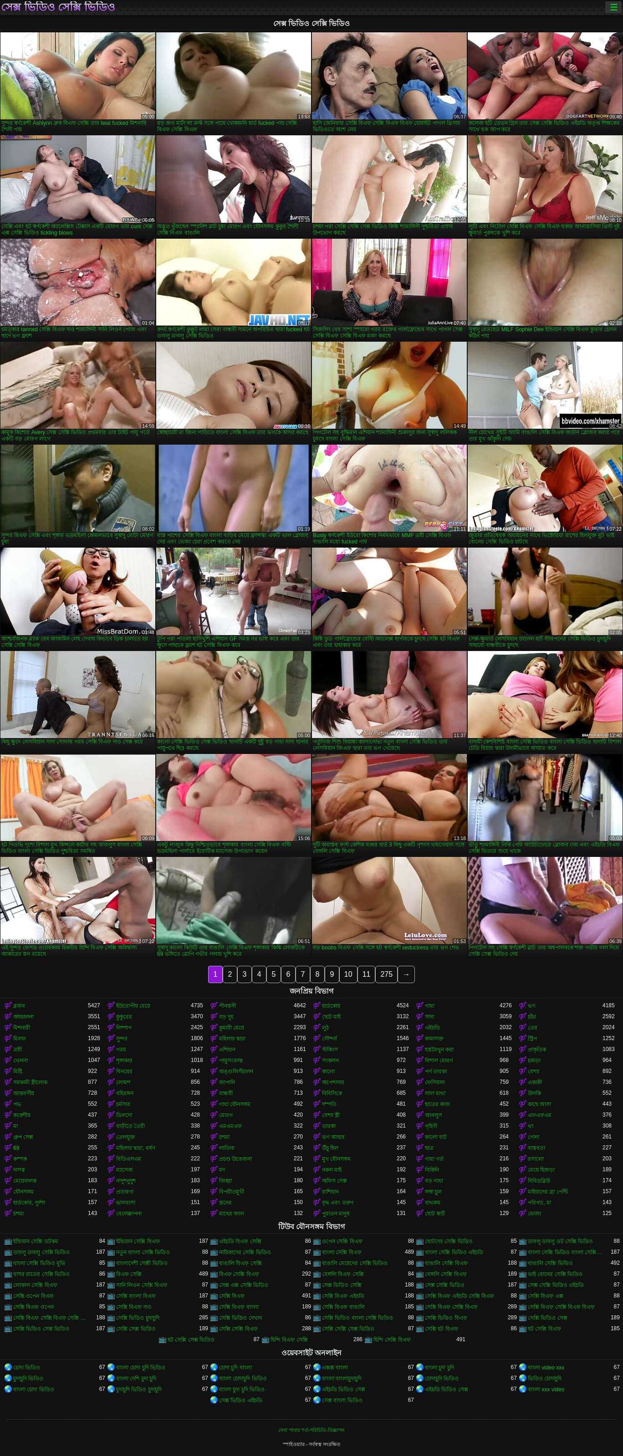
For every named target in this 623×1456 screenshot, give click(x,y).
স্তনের (225, 1203)
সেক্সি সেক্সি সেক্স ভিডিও (348, 1329)
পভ (17, 1104)
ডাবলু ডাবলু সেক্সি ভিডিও (41, 1252)
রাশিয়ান (330, 1192)
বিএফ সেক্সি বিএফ (239, 1274)
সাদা (429, 1017)
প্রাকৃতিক (537, 1049)
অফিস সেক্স (334, 1181)
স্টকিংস (330, 1049)
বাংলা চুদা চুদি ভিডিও (242, 1389)
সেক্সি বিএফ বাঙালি (343, 1307)
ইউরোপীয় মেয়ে (133, 1006)
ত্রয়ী (17, 1049)
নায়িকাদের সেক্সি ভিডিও (245, 1252)
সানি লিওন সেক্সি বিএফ (141, 1285)
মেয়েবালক (24, 1181)
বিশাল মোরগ (439, 1060)
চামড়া (534, 1060)
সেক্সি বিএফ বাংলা (239, 1307)
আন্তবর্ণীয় (23, 1093)
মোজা (534, 1213)
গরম (121, 1049)
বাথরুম (432, 1203)
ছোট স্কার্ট (435, 1213)
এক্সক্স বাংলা (335, 1367)
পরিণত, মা (539, 1203)
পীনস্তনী (227, 1006)
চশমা (224, 1137)
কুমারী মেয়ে (231, 1028)
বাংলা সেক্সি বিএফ (342, 1252)
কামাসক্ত (434, 1039)
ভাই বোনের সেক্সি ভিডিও (555, 1274)
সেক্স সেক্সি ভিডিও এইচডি (556, 1285)
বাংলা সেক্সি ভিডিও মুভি (39, 1263)
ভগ (532, 1006)
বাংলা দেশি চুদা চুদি (136, 1378)
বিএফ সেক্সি (129, 1274)
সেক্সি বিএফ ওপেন (33, 1307)
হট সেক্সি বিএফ (544, 1329)
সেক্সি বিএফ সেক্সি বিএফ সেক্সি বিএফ (50, 1318)
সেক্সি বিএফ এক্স (545, 1296)
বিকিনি (432, 1170)
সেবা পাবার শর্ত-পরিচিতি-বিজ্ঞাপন (311, 1430)
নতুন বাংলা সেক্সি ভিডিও (143, 1252)
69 (16, 1148)
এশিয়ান (227, 1049)
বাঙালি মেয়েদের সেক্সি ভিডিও (355, 1263)
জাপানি (227, 1082)
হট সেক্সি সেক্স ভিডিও (191, 1340)
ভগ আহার (333, 1137)
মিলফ (19, 1039)
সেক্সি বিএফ (232, 1296)
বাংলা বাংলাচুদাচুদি (342, 1378)
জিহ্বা (225, 1181)
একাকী (535, 1082)
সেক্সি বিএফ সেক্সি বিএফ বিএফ (561, 1307)
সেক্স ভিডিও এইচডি (240, 1400)
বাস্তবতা (536, 1148)
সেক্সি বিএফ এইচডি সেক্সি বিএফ (459, 1296)
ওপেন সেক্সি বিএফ (342, 1241)
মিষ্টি (17, 1071)
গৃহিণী (431, 1126)
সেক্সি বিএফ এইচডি (343, 1296)
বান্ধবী (226, 1093)
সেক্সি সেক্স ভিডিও (136, 1329)
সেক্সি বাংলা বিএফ (136, 1296)
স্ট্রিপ (532, 1039)
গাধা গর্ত (434, 1159)
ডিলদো (124, 1115)
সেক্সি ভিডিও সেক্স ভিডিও (41, 1329)
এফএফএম (540, 1115)
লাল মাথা (435, 1093)
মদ (222, 1170)
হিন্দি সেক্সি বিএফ (392, 1340)
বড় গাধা (434, 1181)
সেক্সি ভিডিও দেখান (240, 1318)
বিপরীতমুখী (231, 1192)
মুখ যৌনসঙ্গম (336, 1159)
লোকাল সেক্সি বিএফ (35, 1285)
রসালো (536, 1159)
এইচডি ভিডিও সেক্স (343, 1389)
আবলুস (433, 1115)
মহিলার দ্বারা (232, 1039)
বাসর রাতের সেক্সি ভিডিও (41, 1274)
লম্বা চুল (433, 1192)
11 (367, 974)
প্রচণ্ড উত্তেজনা (235, 1159)
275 (386, 974)
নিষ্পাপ (124, 1028)
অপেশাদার (333, 1082)
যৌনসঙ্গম (23, 1192)
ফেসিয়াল (435, 1082)
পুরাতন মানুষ (336, 1213)
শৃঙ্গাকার (124, 1060)
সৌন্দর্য (329, 1039)
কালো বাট (436, 1137)
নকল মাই (332, 1170)
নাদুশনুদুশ (126, 1181)
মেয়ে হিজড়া (541, 1170)
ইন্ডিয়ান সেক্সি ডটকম (35, 1241)
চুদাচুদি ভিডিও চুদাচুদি (139, 1389)
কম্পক (20, 1159)
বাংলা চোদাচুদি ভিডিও (243, 1378)
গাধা (429, 1006)
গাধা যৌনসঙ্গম (234, 1104)
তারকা (329, 1126)
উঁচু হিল (330, 1148)
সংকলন (330, 1060)
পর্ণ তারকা (436, 1071)
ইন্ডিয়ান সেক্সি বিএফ (138, 1241)
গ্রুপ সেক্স (23, 1137)
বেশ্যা (533, 1071)
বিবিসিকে (332, 1093)
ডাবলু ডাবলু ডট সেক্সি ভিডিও (560, 1241)
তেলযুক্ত (125, 1137)
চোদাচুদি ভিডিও (442, 1378)
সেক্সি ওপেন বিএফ (33, 1296)
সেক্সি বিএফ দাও (134, 1307)
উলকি (534, 1093)
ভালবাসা (125, 1203)
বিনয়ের (124, 1071)
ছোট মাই (331, 1017)
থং (531, 1126)
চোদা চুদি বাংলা (235, 1367)
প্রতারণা (124, 1192)
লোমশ (123, 1082)
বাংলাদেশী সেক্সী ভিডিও (142, 1263)
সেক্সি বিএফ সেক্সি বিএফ (451, 1307)
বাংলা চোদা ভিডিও (33, 1389)
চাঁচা (532, 1017)
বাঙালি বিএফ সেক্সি (240, 1263)
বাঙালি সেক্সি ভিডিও (550, 1263)
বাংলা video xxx (546, 1367)
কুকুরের (124, 1017)
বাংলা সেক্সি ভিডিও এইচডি (454, 1252)
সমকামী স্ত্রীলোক (30, 1082)
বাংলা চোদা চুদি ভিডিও (140, 1367)
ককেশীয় (22, 1115)
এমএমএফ (230, 1126)
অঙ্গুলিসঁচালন (236, 1071)
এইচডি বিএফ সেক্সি (240, 1241)
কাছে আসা (539, 1104)
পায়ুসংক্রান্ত (231, 1060)
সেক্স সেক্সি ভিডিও (445, 1285)
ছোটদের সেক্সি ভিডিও (449, 1241)
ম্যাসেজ (124, 1170)
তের (532, 1028)
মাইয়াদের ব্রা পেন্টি (548, 1192)
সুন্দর (122, 1039)
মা (15, 1126)
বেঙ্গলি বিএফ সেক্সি (343, 1274)
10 (348, 974)
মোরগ (226, 1115)
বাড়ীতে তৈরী (130, 1126)
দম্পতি (329, 1104)
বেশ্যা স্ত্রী (331, 1115)
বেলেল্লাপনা (129, 1213)
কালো (328, 1071)
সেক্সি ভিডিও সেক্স (547, 1318)
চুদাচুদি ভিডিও (28, 1378)
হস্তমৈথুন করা (439, 1049)
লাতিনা (227, 1148)
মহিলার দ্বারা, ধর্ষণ (135, 1148)
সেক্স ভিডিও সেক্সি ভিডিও (58, 7)
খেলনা (20, 1060)
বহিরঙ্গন (124, 1093)
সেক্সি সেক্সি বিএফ (238, 1329)
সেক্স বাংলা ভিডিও (342, 1400)
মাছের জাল (231, 1213)
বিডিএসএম (128, 1159)
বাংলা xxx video (546, 1389)
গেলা (533, 1137)
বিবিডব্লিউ (539, 1181)
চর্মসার (123, 1104)
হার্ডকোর (331, 1006)
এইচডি (432, 1028)
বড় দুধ (226, 1017)
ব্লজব (19, 1006)
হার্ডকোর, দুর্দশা (29, 1203)
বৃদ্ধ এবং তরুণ (337, 1203)
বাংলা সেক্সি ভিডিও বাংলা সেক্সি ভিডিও (565, 1252)
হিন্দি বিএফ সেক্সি (289, 1340)
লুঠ (325, 1028)
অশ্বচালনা (23, 1017)
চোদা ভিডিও (26, 1367)
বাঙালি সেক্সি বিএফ (446, 1263)
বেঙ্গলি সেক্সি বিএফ (446, 1274)
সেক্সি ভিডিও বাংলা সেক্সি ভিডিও (357, 1318)
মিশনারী (21, 1028)
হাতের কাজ (437, 1104)
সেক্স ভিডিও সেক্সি (342, 1285)
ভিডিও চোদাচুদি (545, 1378)
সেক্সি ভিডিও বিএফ (446, 1318)
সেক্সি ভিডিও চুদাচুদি (137, 1318)
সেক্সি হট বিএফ (441, 1329)
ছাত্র (429, 1148)
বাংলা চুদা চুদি (439, 1367)
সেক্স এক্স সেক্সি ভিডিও (243, 1285)
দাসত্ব (19, 1170)
